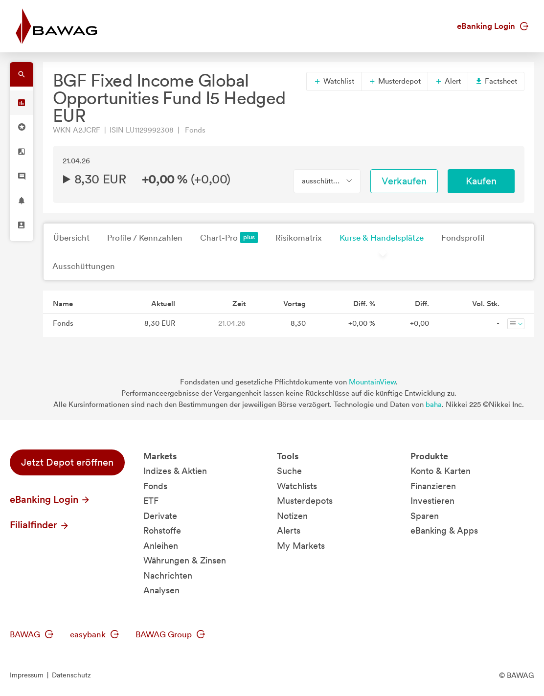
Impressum (27, 675)
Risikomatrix (298, 238)
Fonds (155, 486)
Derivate (160, 516)
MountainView (372, 382)
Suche (289, 471)
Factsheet (496, 81)
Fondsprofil (462, 238)
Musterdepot (394, 81)
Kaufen (481, 181)
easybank (94, 634)
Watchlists (297, 486)
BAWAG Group (170, 634)
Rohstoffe (162, 530)
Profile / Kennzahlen (144, 238)
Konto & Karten (440, 471)
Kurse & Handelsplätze (382, 238)
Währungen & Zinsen (184, 560)
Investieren (432, 500)
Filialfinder (39, 525)
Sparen (424, 516)
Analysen (161, 590)
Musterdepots (305, 500)
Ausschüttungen (83, 266)
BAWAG (31, 634)
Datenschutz (71, 675)
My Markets (301, 545)
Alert (448, 81)
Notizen (292, 516)
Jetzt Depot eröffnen (67, 462)
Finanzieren (433, 486)
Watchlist (334, 81)
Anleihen (160, 545)
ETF (151, 500)
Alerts (288, 530)
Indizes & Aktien (175, 471)
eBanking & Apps (444, 530)
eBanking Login (492, 26)
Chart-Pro (229, 237)
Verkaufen (404, 181)
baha (434, 404)
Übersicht (71, 238)
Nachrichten (167, 575)
